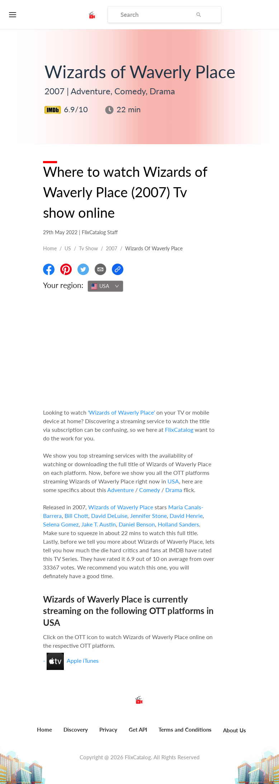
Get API (138, 729)
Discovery (75, 729)
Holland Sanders (178, 524)
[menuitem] (44, 733)
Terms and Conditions (185, 729)
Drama (173, 489)
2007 (111, 248)
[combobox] (105, 286)
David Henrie (186, 515)
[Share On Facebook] (49, 269)
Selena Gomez (61, 524)
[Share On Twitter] (83, 269)
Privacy (108, 729)
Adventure (120, 489)
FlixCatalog (179, 429)
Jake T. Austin (98, 524)
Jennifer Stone (148, 515)
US (68, 248)
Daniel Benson (137, 524)
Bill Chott (76, 515)
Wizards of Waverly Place (120, 507)
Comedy (149, 489)
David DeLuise (109, 515)
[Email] (100, 269)
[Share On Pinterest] (66, 269)
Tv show (88, 248)
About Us (234, 730)
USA (173, 481)
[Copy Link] (117, 269)
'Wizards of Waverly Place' (121, 412)
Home (50, 248)
